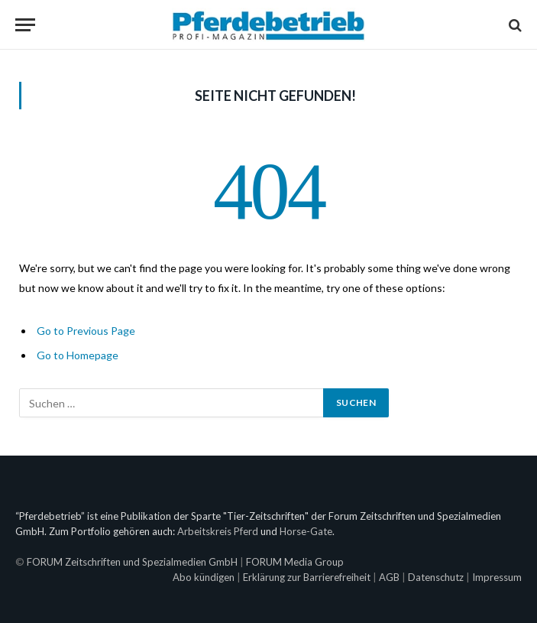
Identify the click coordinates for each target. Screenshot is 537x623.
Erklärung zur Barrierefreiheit (306, 577)
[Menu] (25, 25)
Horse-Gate (306, 531)
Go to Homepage (77, 355)
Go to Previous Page (86, 330)
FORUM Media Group (295, 562)
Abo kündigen (204, 577)
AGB (389, 577)
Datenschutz (436, 577)
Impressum (497, 577)
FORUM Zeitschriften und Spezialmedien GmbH (132, 562)
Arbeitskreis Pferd (217, 531)
